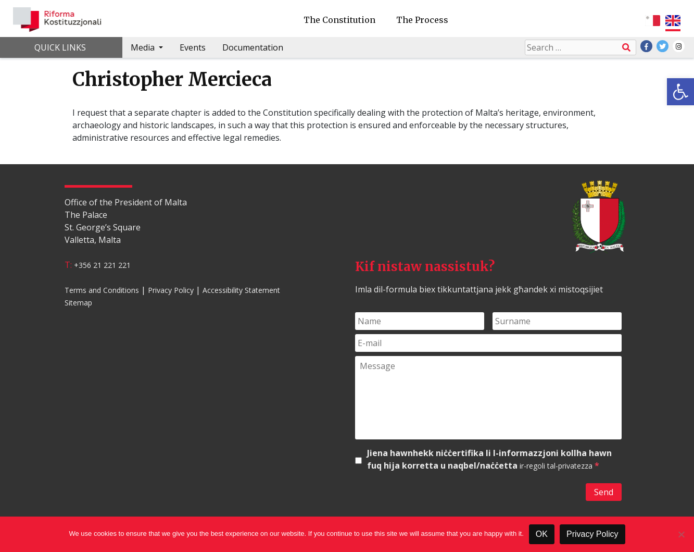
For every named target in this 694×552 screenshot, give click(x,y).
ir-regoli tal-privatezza (556, 466)
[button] (680, 91)
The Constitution (339, 20)
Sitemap (78, 303)
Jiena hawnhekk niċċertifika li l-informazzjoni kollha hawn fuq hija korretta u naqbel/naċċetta (489, 459)
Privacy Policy (171, 290)
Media (144, 47)
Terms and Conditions (102, 290)
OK (542, 534)
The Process (422, 20)
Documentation (252, 47)
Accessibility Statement (241, 290)
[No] (681, 534)
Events (193, 47)
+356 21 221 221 (102, 265)
